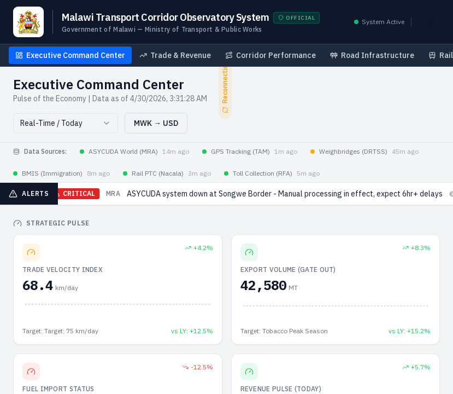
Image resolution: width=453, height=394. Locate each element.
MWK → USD (156, 123)
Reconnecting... (225, 84)
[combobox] (65, 123)
